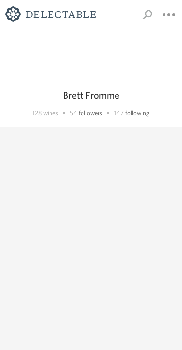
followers (90, 113)
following (137, 113)
